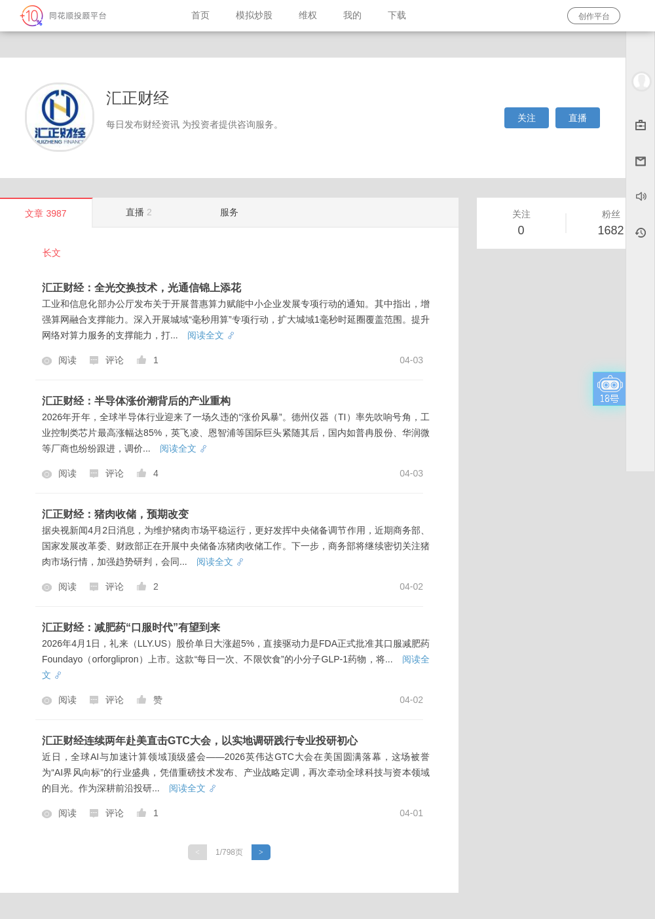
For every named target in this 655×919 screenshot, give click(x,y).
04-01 (411, 813)
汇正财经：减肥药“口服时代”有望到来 (131, 627)
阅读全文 (210, 335)
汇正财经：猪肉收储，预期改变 (115, 514)
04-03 (411, 360)
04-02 (411, 586)
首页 (200, 15)
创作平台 (594, 16)
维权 (308, 15)
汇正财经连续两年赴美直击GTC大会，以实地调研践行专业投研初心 (200, 740)
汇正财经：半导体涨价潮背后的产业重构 (136, 400)
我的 (352, 15)
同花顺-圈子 (89, 15)
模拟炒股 (254, 15)
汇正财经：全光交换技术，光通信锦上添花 (141, 287)
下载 (397, 15)
